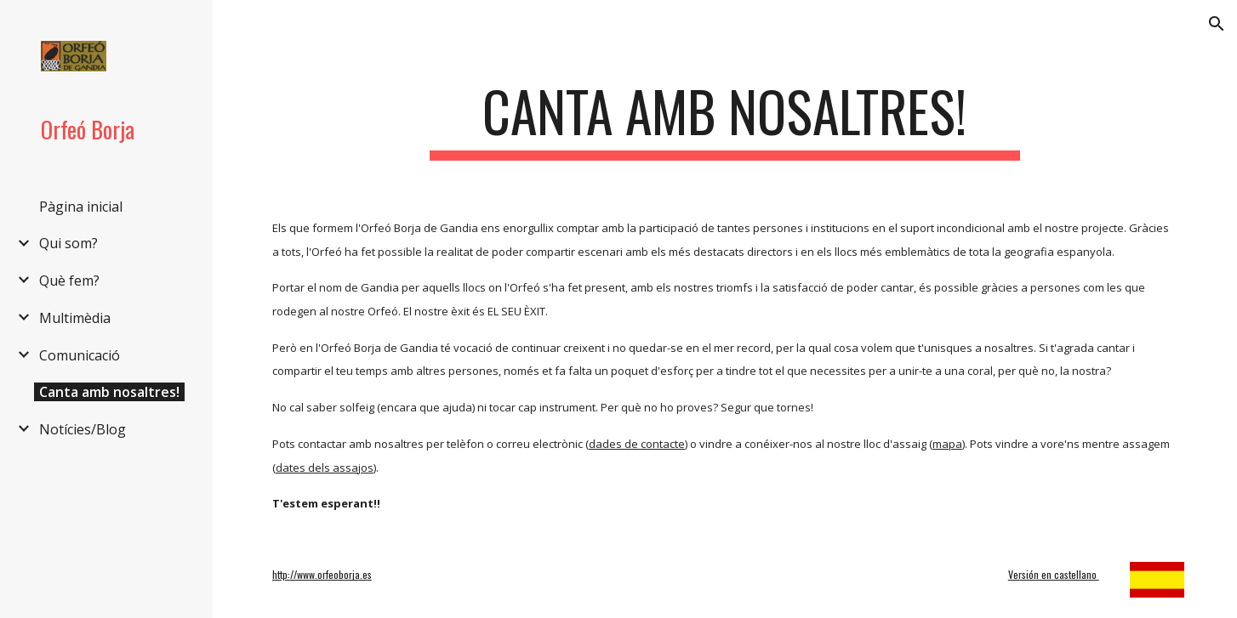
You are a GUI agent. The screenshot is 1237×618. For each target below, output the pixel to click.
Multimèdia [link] (75, 318)
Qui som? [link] (68, 243)
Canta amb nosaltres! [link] (109, 392)
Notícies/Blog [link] (82, 429)
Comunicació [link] (79, 355)
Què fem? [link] (69, 280)
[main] (725, 119)
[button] (1216, 23)
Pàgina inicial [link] (81, 206)
